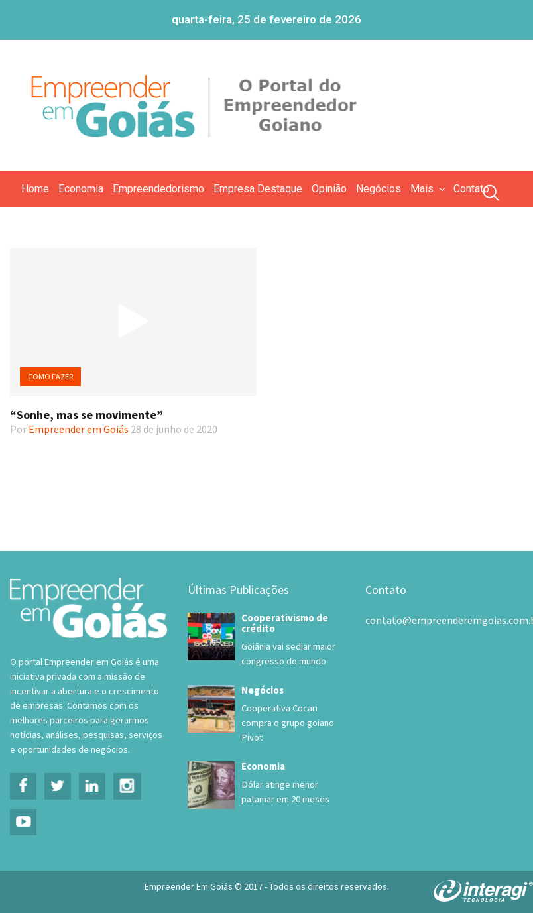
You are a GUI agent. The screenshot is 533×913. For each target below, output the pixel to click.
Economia (80, 188)
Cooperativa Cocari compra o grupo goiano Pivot (287, 722)
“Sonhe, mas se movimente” (86, 414)
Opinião (329, 188)
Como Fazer (50, 376)
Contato (471, 188)
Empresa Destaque (257, 188)
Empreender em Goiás (79, 429)
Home (35, 188)
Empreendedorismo (158, 188)
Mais (428, 188)
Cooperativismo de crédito (284, 623)
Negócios (378, 188)
